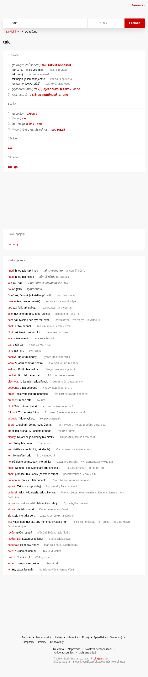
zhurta (11, 509)
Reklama (58, 649)
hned (11, 270)
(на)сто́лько (50, 89)
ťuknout (12, 412)
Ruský (85, 637)
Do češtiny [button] (12, 31)
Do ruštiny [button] (31, 31)
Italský (59, 637)
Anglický (27, 637)
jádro (11, 363)
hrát (10, 443)
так (44, 65)
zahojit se (13, 503)
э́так (37, 94)
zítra (10, 515)
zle (9, 521)
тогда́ (61, 129)
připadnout (14, 480)
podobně (13, 387)
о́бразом (64, 65)
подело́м (13, 544)
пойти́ (11, 551)
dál (9, 344)
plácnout (13, 381)
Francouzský (43, 637)
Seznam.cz (138, 5)
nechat (12, 375)
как (31, 124)
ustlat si (12, 492)
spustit (11, 486)
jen (9, 455)
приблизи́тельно (55, 94)
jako (10, 313)
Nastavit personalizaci (98, 649)
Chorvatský (57, 641)
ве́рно (11, 563)
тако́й (67, 89)
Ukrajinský (28, 641)
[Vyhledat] (40, 23)
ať (9, 430)
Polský (42, 641)
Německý (72, 637)
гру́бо (11, 532)
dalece (12, 301)
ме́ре (76, 89)
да (16, 167)
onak (10, 326)
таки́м (52, 65)
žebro (11, 424)
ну (9, 569)
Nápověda (74, 649)
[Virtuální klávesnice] (81, 23)
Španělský (99, 637)
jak (9, 282)
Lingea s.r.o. (101, 658)
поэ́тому (30, 113)
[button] (74, 234)
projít (11, 393)
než (10, 319)
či (9, 295)
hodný (11, 356)
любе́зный (14, 538)
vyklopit (12, 418)
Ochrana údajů (88, 652)
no (9, 289)
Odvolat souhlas (64, 652)
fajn (10, 350)
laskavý (12, 369)
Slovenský (116, 637)
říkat (10, 332)
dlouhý (12, 437)
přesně (12, 400)
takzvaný (13, 244)
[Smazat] (72, 23)
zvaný (11, 338)
